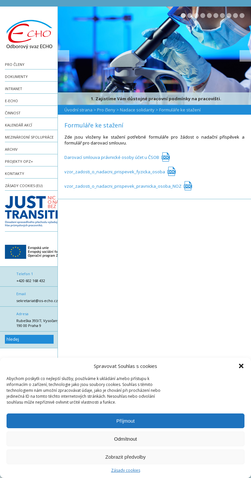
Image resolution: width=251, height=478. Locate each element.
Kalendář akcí (18, 125)
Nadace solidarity (137, 110)
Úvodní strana (78, 110)
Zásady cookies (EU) (23, 185)
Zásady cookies (125, 470)
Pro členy (15, 64)
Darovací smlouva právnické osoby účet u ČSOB (111, 157)
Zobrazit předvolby (125, 457)
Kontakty (14, 173)
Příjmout (125, 421)
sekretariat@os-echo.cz (37, 300)
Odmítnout (125, 439)
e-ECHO (11, 100)
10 (242, 15)
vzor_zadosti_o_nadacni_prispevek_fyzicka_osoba (114, 172)
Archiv (11, 149)
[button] (241, 366)
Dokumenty (16, 76)
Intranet (13, 88)
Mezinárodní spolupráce (29, 137)
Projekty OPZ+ (19, 161)
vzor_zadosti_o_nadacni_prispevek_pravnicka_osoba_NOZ (122, 186)
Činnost (13, 112)
